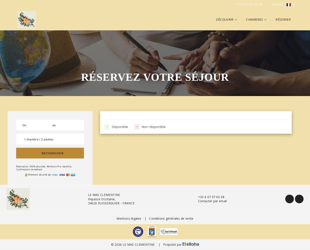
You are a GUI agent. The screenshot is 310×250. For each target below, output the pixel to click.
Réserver (283, 19)
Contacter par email (210, 201)
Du (24, 125)
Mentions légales (128, 218)
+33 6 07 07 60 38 (208, 197)
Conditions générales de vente (171, 218)
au (54, 125)
